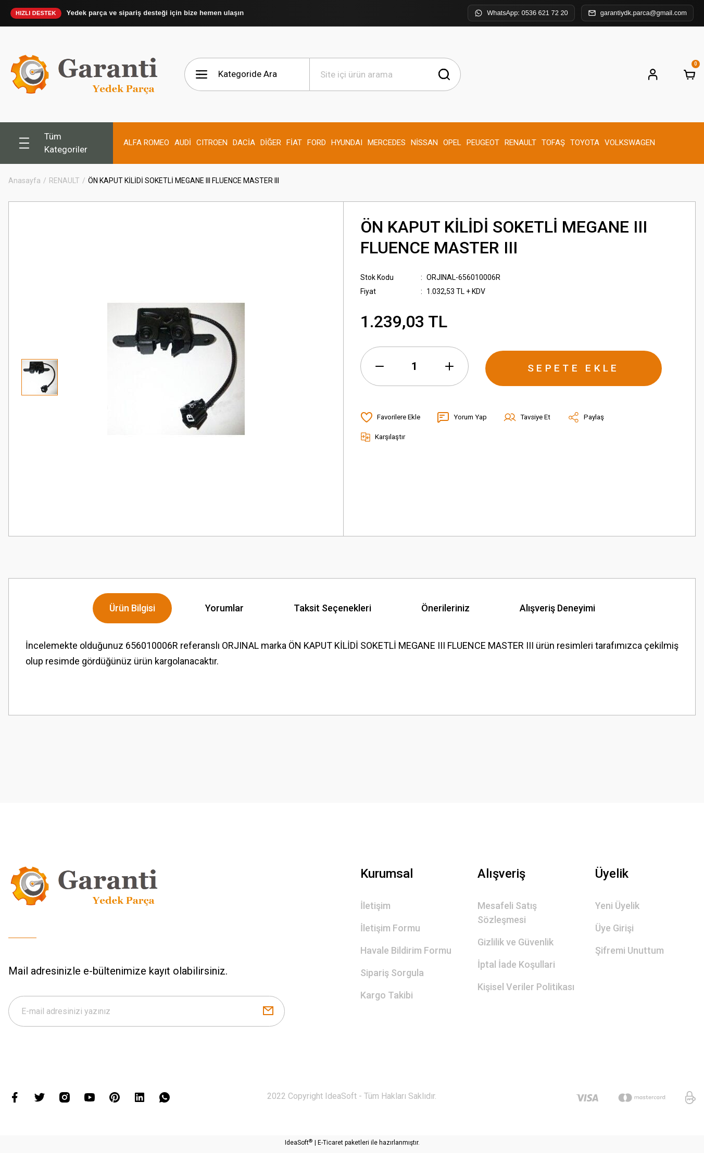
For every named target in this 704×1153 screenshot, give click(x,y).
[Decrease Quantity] (379, 366)
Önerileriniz (445, 608)
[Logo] (86, 74)
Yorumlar (224, 608)
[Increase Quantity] (449, 366)
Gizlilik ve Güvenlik (515, 942)
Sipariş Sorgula (392, 972)
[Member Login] (653, 74)
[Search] (385, 74)
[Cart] (689, 74)
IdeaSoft (298, 1145)
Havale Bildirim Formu (405, 950)
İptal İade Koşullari (516, 964)
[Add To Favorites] (392, 417)
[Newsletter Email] (146, 1012)
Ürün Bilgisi (132, 608)
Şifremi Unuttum (629, 950)
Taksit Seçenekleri (332, 608)
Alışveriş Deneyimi (557, 608)
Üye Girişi (614, 928)
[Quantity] (414, 366)
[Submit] (268, 1012)
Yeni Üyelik (617, 905)
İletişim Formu (390, 928)
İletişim (375, 905)
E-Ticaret (330, 1145)
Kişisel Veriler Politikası (525, 986)
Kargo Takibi (386, 995)
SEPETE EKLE (573, 366)
